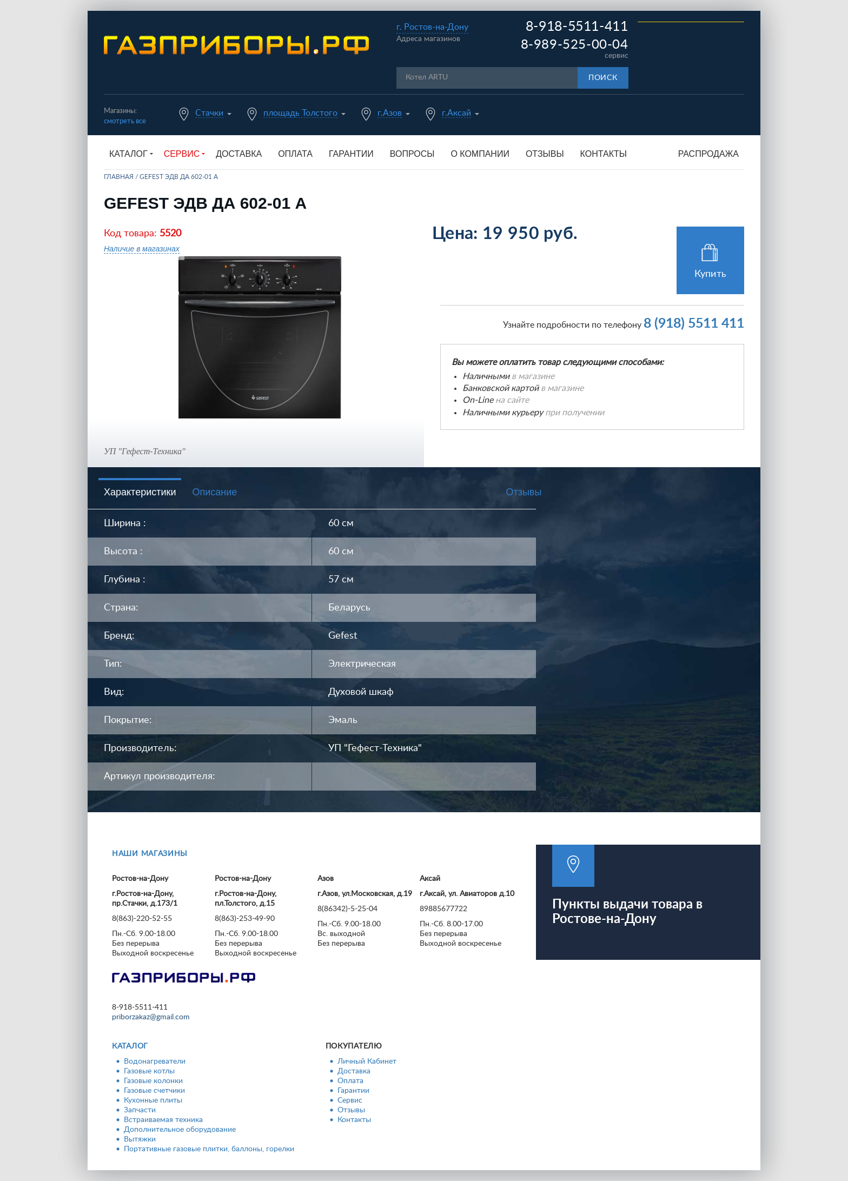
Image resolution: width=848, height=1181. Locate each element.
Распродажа (708, 153)
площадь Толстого (300, 113)
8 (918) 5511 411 (694, 323)
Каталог (130, 1046)
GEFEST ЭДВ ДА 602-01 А (179, 177)
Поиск (603, 78)
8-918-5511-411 (577, 27)
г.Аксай (456, 113)
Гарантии (351, 153)
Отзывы (545, 153)
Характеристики (140, 492)
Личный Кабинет (366, 1061)
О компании (480, 153)
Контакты (603, 153)
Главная (119, 177)
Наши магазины (150, 854)
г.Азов (389, 113)
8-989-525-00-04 (574, 44)
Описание (214, 492)
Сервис (349, 1100)
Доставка (239, 153)
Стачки (209, 113)
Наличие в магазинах (142, 248)
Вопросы (412, 153)
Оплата (295, 153)
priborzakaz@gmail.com (151, 1017)
